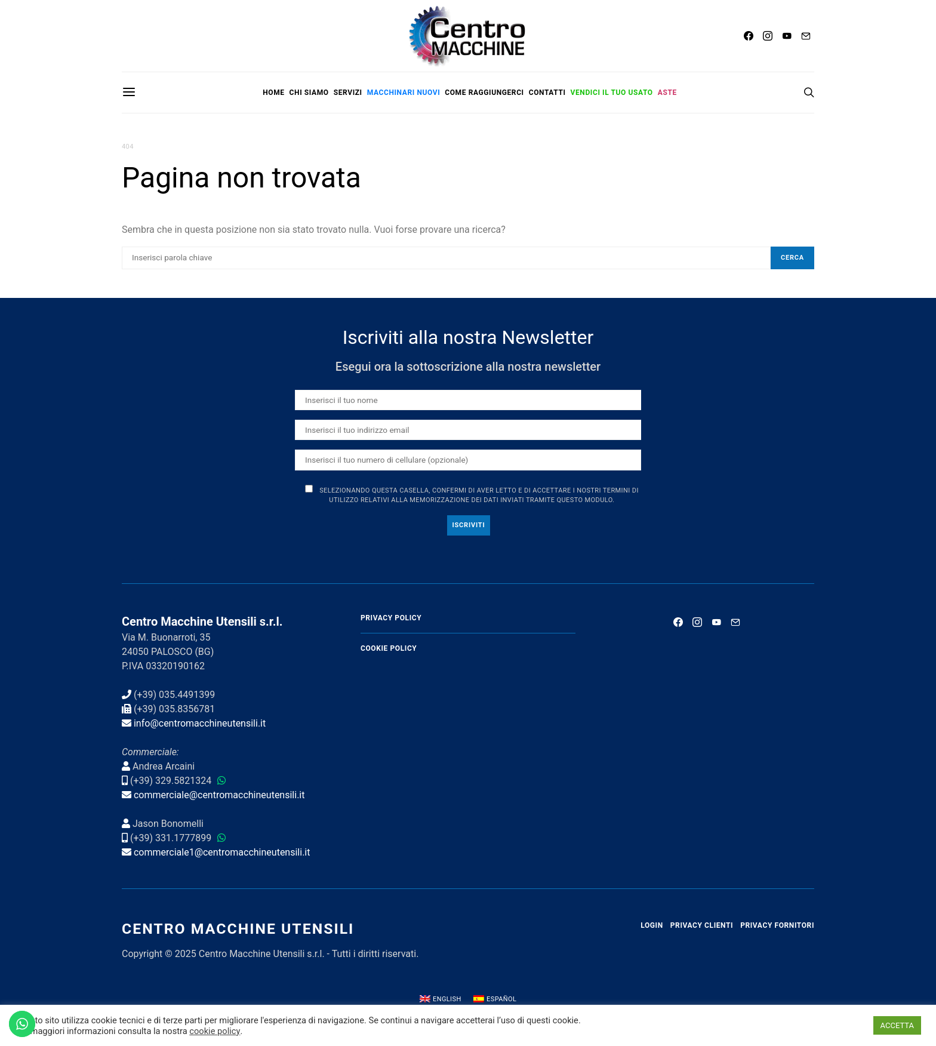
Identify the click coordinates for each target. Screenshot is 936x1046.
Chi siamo (309, 92)
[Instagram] (767, 36)
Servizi (348, 92)
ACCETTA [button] (897, 1025)
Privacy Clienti (701, 925)
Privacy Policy (391, 618)
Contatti (547, 92)
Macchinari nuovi (404, 92)
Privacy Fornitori (777, 925)
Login (652, 925)
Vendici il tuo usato (612, 92)
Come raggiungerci (484, 92)
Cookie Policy (389, 648)
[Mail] (806, 36)
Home (273, 92)
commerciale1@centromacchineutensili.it (222, 852)
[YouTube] (786, 36)
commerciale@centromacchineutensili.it (219, 795)
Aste (667, 92)
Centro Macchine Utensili (238, 928)
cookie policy (214, 1031)
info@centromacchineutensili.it (200, 723)
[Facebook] (748, 36)
